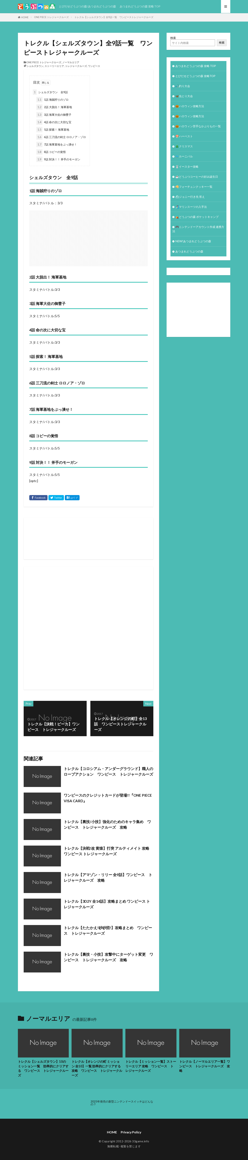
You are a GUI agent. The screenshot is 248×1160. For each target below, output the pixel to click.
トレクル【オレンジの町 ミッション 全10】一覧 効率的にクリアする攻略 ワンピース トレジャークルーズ (97, 1068)
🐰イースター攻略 (186, 166)
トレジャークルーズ (76, 66)
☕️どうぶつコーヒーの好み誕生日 (196, 176)
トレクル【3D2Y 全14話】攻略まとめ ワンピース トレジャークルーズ (107, 904)
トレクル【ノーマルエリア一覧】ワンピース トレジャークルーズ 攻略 (204, 1066)
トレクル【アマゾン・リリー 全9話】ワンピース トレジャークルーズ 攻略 (108, 877)
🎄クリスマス (184, 146)
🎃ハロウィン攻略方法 (189, 106)
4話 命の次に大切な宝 (53, 122)
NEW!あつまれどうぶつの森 (193, 241)
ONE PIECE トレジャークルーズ (51, 17)
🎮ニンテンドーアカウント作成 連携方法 (198, 229)
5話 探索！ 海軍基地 (52, 129)
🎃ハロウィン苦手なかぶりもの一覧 (198, 126)
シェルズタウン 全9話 (50, 92)
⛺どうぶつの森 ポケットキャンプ (197, 216)
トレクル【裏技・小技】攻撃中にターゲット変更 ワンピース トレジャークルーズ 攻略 (108, 957)
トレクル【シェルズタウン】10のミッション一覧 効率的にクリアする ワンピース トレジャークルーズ (43, 1068)
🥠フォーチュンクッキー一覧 (193, 186)
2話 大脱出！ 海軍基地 (54, 107)
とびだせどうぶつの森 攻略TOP (195, 76)
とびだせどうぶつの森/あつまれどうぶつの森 (87, 6)
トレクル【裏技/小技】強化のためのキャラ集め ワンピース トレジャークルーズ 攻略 (107, 824)
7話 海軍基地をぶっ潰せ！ (56, 144)
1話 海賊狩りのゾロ (52, 99)
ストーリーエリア (54, 66)
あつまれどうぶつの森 (189, 251)
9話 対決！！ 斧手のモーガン (58, 159)
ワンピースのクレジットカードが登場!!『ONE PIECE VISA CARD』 (108, 798)
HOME (25, 17)
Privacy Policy (131, 1132)
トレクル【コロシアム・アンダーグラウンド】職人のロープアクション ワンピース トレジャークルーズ (108, 771)
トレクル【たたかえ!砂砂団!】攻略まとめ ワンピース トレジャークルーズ (108, 930)
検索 (173, 37)
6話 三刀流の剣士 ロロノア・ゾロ (61, 137)
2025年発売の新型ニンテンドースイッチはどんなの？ (122, 1103)
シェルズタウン (34, 66)
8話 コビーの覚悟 (51, 152)
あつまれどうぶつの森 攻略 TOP (140, 6)
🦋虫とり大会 (184, 96)
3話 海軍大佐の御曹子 (53, 114)
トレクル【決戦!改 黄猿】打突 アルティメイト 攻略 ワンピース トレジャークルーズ (106, 851)
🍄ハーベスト (184, 136)
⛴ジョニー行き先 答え (190, 196)
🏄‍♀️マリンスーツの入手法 (191, 206)
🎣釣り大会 (182, 86)
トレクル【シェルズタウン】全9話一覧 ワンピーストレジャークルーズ (113, 17)
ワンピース (94, 66)
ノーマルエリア (70, 62)
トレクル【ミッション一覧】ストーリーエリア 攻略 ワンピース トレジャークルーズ (150, 1066)
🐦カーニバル (184, 156)
